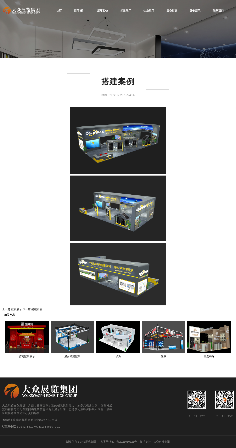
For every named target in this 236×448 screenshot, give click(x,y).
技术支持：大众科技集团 (155, 441)
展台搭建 (171, 10)
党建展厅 (125, 10)
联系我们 (218, 10)
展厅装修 (102, 10)
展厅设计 (79, 10)
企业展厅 (148, 10)
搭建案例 (36, 309)
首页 (59, 10)
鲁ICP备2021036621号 (123, 441)
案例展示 (195, 10)
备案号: (102, 441)
